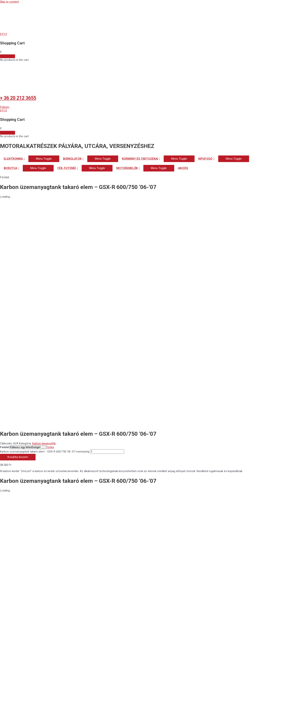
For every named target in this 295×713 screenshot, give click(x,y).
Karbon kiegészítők (44, 223)
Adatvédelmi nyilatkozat (31, 532)
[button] (4, 107)
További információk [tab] (20, 324)
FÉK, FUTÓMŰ (66, 168)
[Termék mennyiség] (107, 231)
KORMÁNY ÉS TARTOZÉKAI (140, 158)
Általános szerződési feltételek (39, 521)
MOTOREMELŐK (127, 168)
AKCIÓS (183, 168)
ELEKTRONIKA (13, 158)
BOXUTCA (10, 168)
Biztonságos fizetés (25, 543)
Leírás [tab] (11, 321)
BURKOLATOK (72, 158)
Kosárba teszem (18, 237)
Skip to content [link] (9, 1)
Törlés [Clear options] (50, 227)
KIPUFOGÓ (205, 158)
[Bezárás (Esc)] (54, 706)
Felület (4, 227)
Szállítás (11, 555)
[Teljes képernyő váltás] (23, 706)
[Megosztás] (39, 706)
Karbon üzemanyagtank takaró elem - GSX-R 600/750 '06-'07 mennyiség (44, 231)
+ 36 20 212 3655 (18, 98)
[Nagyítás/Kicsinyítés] (7, 706)
